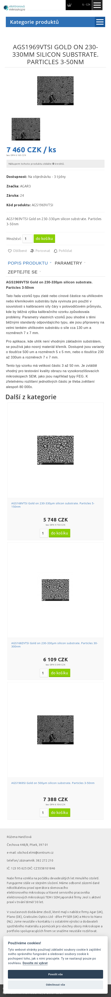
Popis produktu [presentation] (28, 263)
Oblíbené (17, 251)
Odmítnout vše (55, 984)
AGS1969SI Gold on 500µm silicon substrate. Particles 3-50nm (53, 783)
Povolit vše (55, 974)
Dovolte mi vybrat (35, 963)
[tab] (29, 263)
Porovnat (40, 251)
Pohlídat (62, 251)
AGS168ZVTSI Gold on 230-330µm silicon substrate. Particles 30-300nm (54, 644)
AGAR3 (25, 186)
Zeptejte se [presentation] (23, 272)
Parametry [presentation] (68, 263)
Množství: (13, 239)
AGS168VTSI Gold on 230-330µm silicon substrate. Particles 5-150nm (53, 504)
